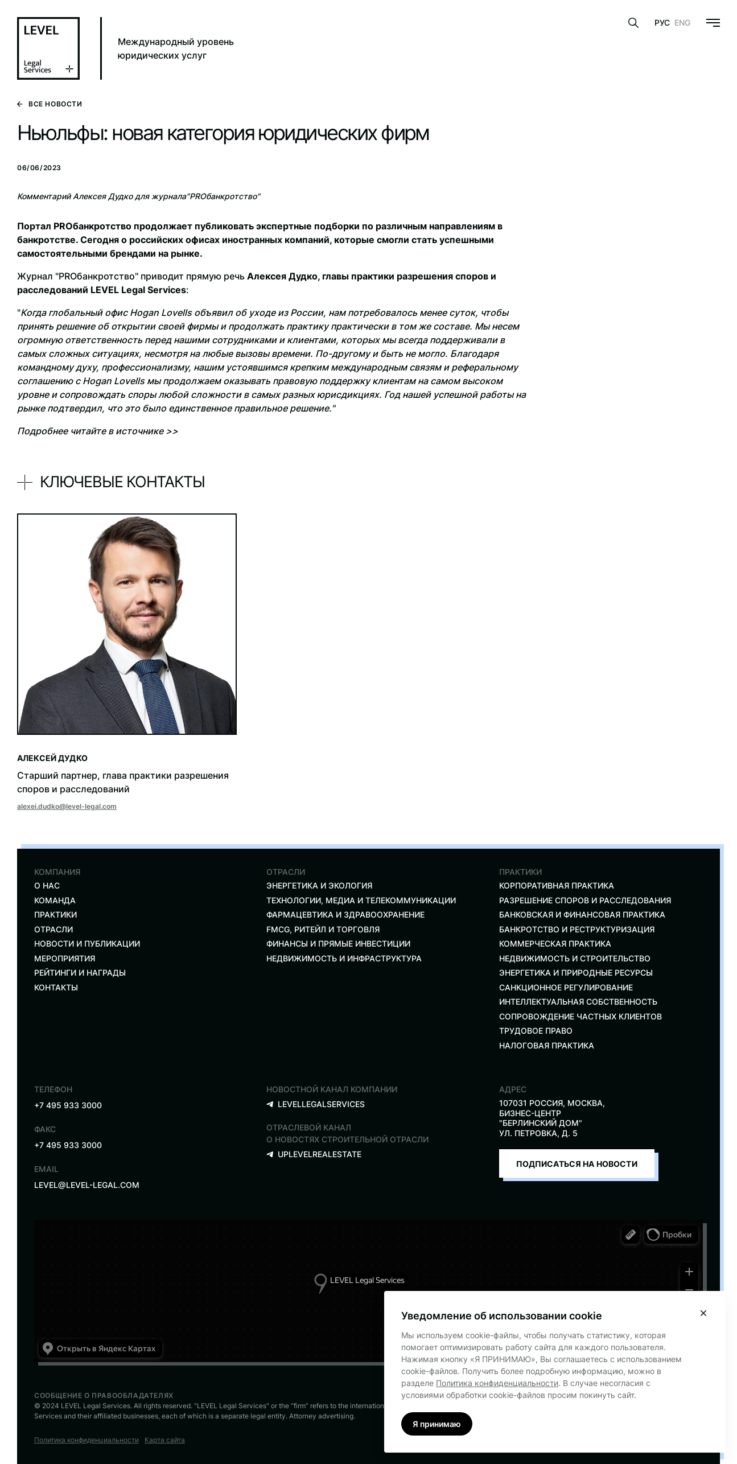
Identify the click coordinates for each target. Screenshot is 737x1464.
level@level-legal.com (86, 1185)
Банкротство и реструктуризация (576, 929)
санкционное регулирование (566, 987)
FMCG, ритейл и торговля (323, 929)
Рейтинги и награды (80, 972)
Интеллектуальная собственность (578, 1001)
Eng (682, 22)
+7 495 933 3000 (68, 1105)
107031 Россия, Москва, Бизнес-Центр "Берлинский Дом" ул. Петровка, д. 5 (552, 1118)
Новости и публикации (87, 943)
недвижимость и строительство (574, 958)
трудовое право (536, 1030)
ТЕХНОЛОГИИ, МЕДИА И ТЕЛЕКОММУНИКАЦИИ (361, 900)
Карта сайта (165, 1440)
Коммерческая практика (555, 943)
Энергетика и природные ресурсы (576, 972)
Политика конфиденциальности (86, 1440)
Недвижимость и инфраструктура (344, 958)
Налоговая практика (546, 1045)
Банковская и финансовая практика (582, 914)
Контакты (56, 987)
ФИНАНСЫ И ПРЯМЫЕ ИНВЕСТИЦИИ (338, 943)
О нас (47, 885)
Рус (662, 22)
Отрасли (53, 929)
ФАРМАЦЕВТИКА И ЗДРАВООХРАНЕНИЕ (345, 914)
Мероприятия (64, 958)
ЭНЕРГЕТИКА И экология (319, 885)
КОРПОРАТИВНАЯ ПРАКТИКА (556, 885)
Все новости (50, 104)
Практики (55, 914)
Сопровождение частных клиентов (580, 1016)
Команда (55, 900)
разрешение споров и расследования (585, 900)
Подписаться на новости (576, 1164)
